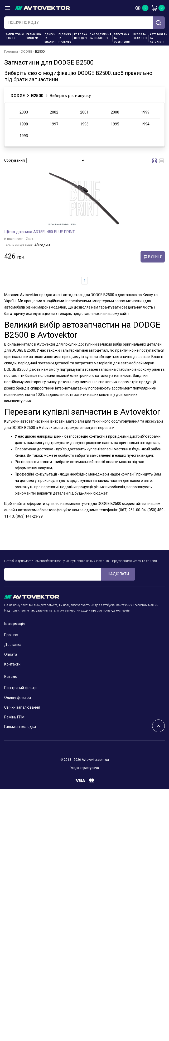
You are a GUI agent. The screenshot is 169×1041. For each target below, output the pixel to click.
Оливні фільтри (17, 697)
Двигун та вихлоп (50, 38)
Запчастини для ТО (15, 36)
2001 (84, 112)
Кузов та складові (140, 36)
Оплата (10, 654)
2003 (24, 112)
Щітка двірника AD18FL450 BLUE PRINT (39, 231)
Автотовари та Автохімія (159, 38)
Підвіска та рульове (65, 38)
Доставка (12, 644)
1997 (54, 124)
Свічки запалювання (22, 707)
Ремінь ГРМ (14, 717)
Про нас (11, 635)
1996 (84, 124)
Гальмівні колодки (20, 727)
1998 (24, 124)
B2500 (37, 95)
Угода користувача (84, 768)
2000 (115, 112)
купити (152, 256)
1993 (24, 136)
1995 (115, 124)
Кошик (154, 8)
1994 (145, 124)
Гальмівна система (34, 36)
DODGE (26, 51)
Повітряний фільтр (20, 688)
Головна (11, 51)
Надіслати (118, 574)
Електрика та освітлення (122, 38)
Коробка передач (80, 36)
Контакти (12, 664)
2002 (54, 112)
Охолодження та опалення (100, 36)
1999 (145, 112)
